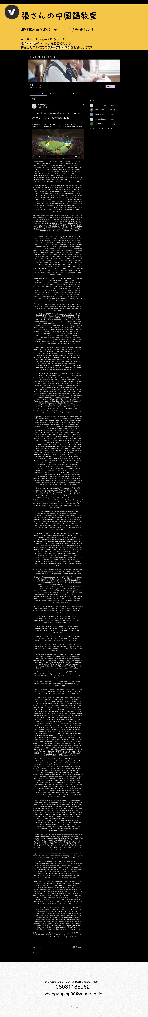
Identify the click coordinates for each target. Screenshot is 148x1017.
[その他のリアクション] (39, 947)
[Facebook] (71, 1007)
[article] (58, 530)
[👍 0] (34, 947)
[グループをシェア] (117, 86)
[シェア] (83, 105)
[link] (38, 93)
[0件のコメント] (78, 947)
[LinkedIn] (77, 1007)
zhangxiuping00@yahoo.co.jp (73, 994)
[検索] (101, 86)
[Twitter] (74, 1007)
